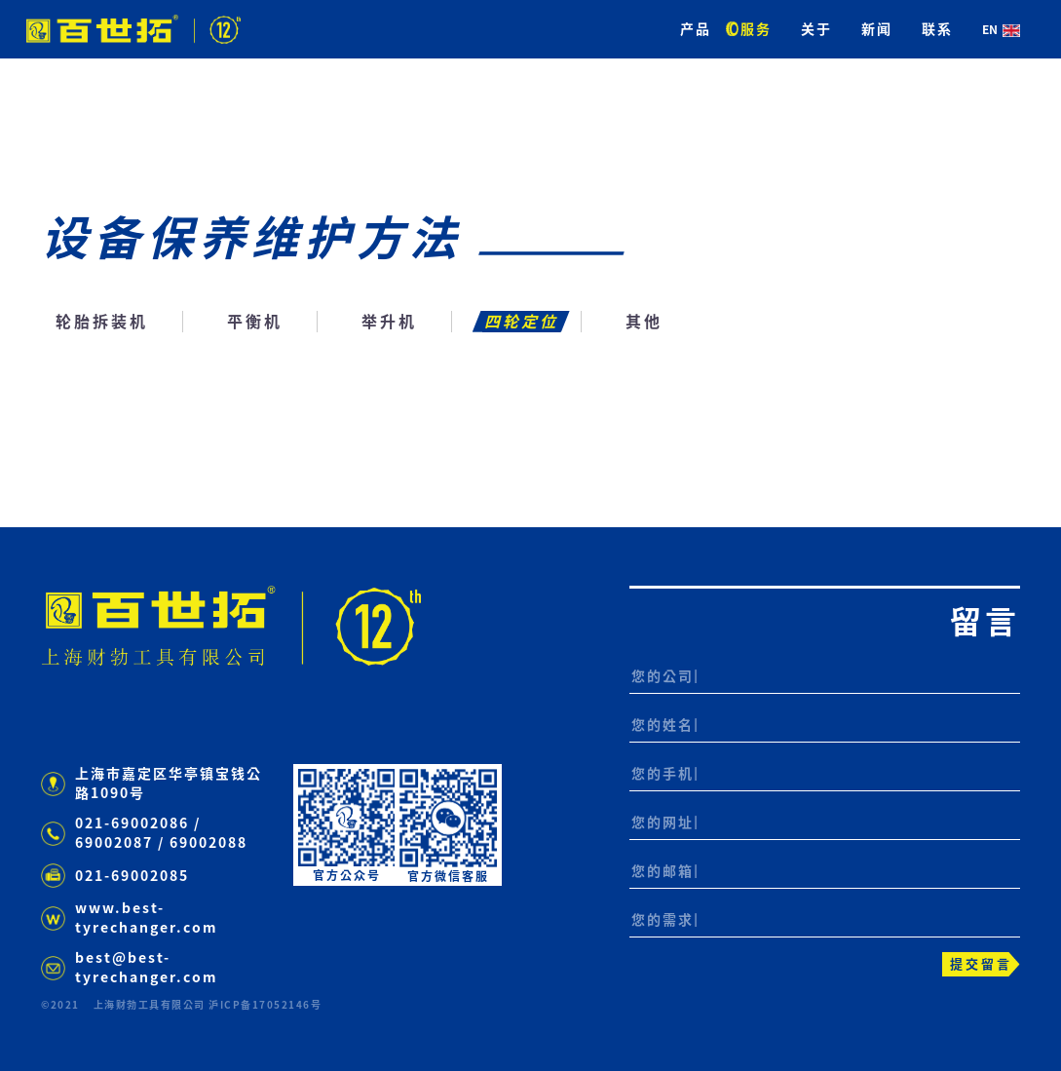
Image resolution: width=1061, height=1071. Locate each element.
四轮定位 (521, 321)
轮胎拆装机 (102, 321)
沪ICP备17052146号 (265, 1005)
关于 (816, 29)
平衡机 (255, 321)
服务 (756, 29)
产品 (695, 29)
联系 (937, 29)
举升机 (389, 321)
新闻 (876, 29)
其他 (644, 321)
